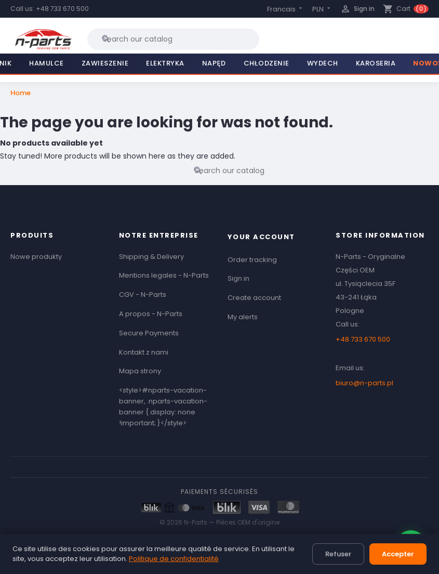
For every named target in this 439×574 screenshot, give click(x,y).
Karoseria (376, 63)
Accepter (398, 554)
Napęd (214, 63)
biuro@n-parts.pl (364, 383)
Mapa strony (140, 371)
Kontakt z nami (143, 352)
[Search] (173, 39)
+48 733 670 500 (62, 8)
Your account (261, 237)
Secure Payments (149, 333)
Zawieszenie (105, 63)
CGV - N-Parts (142, 294)
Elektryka (165, 63)
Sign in (238, 278)
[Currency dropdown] (322, 9)
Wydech (322, 63)
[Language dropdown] (285, 9)
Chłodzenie (266, 63)
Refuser (338, 554)
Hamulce (46, 63)
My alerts (243, 317)
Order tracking (252, 260)
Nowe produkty (36, 257)
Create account (254, 298)
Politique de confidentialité (174, 559)
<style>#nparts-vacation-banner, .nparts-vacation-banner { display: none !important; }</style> (163, 406)
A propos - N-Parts (150, 314)
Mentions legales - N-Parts (164, 275)
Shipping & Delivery (151, 257)
